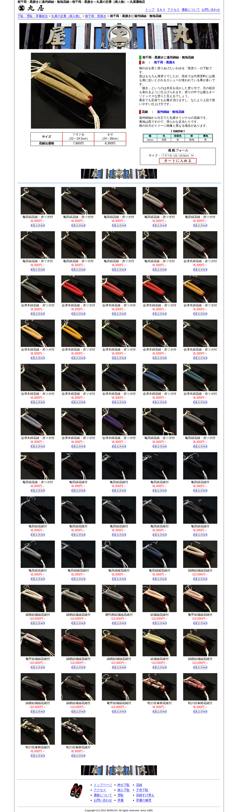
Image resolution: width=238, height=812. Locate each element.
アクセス (173, 9)
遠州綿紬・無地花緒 (170, 111)
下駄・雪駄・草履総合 (32, 16)
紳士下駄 (123, 784)
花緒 (139, 784)
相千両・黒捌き (95, 16)
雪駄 (120, 795)
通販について (191, 9)
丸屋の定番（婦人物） (66, 16)
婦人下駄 (123, 790)
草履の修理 (143, 800)
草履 (120, 800)
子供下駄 (142, 790)
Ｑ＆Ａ (161, 9)
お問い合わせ (211, 9)
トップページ (103, 784)
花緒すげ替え (145, 795)
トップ (149, 9)
